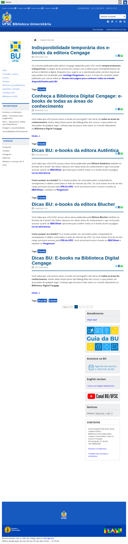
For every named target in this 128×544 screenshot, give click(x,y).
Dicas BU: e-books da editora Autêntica (77, 151)
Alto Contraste (97, 8)
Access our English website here (100, 387)
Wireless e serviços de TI (13, 161)
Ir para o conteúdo (9, 8)
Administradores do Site (116, 29)
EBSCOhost (55, 170)
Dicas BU (42, 302)
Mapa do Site (111, 8)
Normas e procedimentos (13, 85)
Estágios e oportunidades (13, 128)
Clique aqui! (92, 321)
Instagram (6, 154)
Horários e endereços (12, 112)
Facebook (6, 147)
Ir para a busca (37, 8)
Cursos (5, 77)
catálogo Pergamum (73, 75)
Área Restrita (98, 29)
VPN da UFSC (66, 187)
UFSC (4, 165)
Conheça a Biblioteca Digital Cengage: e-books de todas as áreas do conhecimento (76, 102)
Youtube (6, 150)
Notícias (90, 415)
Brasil (9, 2)
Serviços (6, 81)
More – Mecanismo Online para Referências (13, 123)
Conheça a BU (8, 92)
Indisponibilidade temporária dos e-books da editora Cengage (72, 50)
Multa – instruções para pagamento (12, 116)
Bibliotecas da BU (10, 96)
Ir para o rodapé (51, 8)
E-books (42, 89)
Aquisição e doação (11, 89)
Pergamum (62, 190)
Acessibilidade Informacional (14, 131)
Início (4, 70)
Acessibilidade (83, 8)
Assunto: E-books (47, 40)
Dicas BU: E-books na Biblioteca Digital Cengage (77, 262)
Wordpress (48, 539)
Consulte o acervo (10, 74)
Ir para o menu (24, 8)
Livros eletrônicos (41, 174)
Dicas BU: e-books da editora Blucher (75, 205)
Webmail (6, 158)
